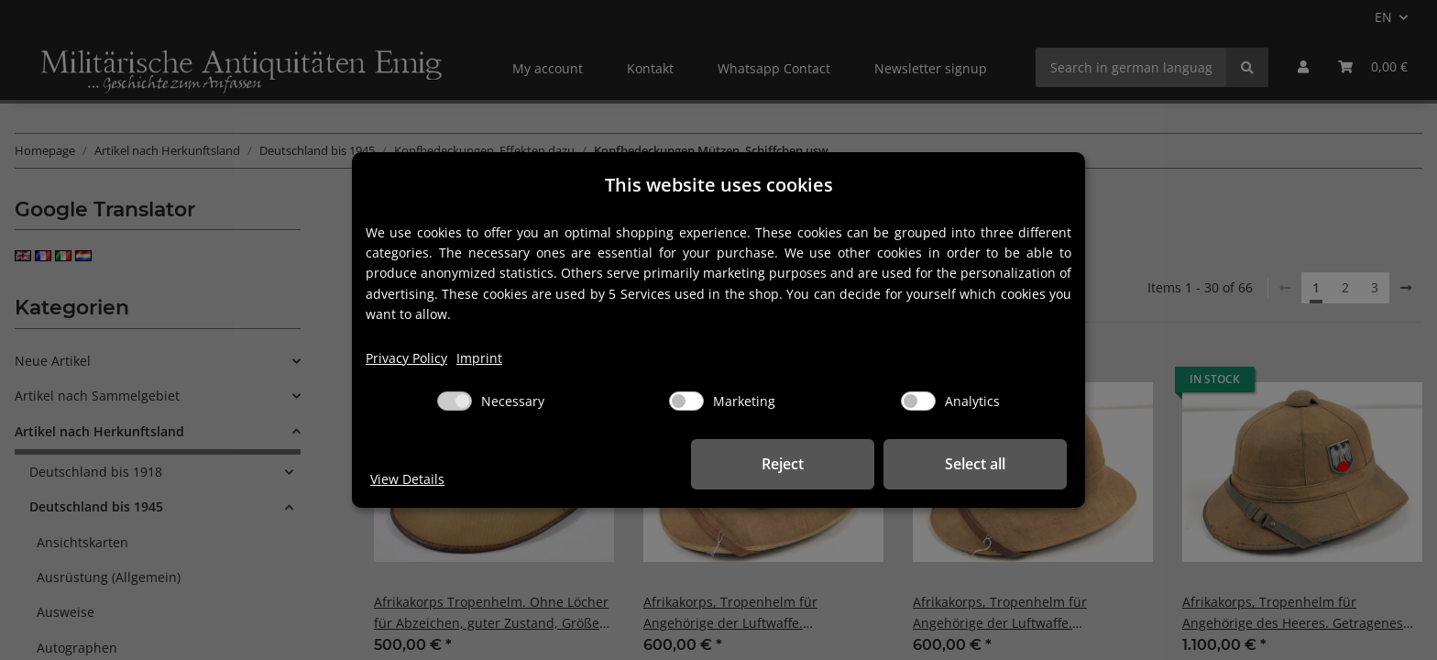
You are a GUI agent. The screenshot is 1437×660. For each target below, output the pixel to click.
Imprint (479, 358)
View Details (407, 479)
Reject (783, 464)
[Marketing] (686, 401)
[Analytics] (918, 401)
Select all (975, 464)
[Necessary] (454, 401)
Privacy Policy (406, 358)
